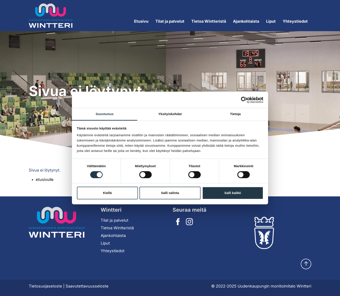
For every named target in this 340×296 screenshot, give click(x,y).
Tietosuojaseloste (45, 286)
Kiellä (107, 193)
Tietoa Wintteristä (117, 228)
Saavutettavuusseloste (87, 286)
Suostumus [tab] (105, 114)
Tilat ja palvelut (114, 220)
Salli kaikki (232, 193)
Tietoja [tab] (235, 114)
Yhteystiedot (295, 21)
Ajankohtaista (246, 21)
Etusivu (141, 21)
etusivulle (45, 179)
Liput (271, 21)
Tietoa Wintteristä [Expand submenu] (208, 21)
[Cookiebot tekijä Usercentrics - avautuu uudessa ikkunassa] (244, 100)
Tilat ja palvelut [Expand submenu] (169, 21)
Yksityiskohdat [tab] (170, 114)
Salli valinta (170, 193)
